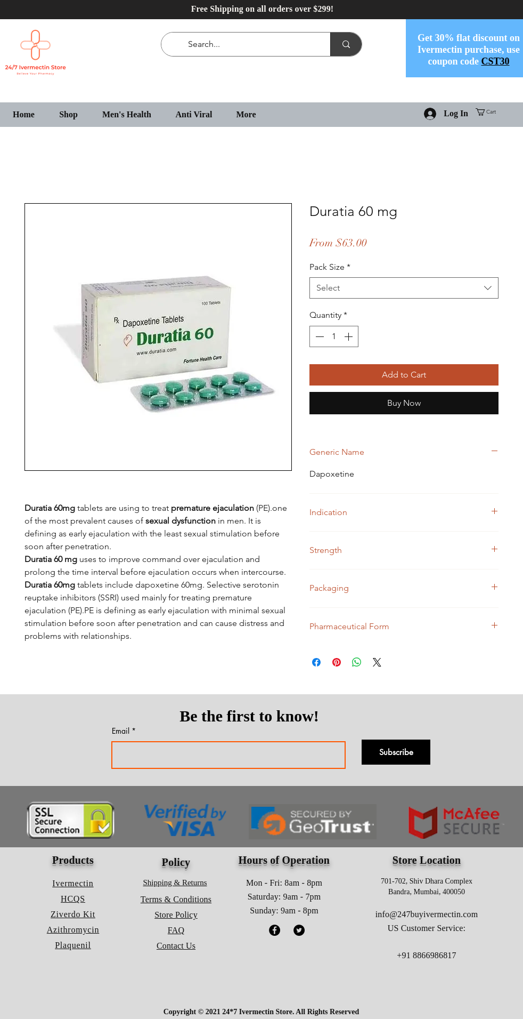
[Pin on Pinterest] (336, 662)
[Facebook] (274, 930)
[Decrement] (318, 336)
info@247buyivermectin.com (426, 914)
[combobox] (404, 288)
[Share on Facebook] (316, 662)
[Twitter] (299, 930)
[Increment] (349, 336)
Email (120, 731)
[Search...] (248, 44)
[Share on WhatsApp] (356, 662)
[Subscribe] (396, 752)
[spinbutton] (334, 336)
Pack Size (329, 267)
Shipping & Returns (175, 882)
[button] (490, 112)
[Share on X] (377, 662)
